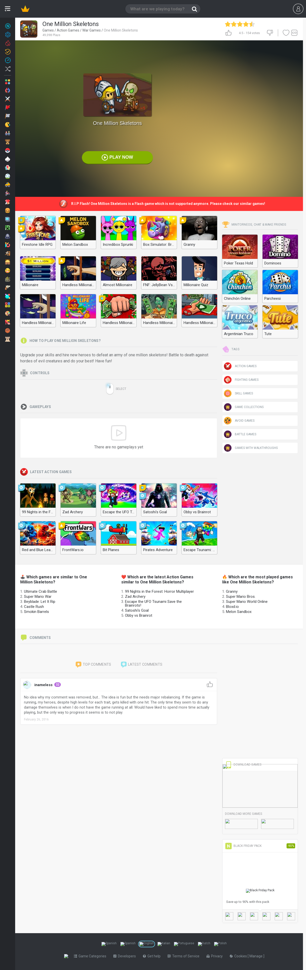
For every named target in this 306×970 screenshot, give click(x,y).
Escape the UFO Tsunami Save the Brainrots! (153, 603)
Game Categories (91, 956)
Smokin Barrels (36, 611)
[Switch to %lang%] (109, 944)
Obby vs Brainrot (138, 615)
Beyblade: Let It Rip (39, 601)
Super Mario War (38, 596)
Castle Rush (34, 606)
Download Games (243, 764)
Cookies (240, 956)
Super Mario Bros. (241, 596)
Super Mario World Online (247, 601)
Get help (153, 956)
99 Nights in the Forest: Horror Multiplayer (159, 591)
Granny (232, 591)
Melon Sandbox (238, 611)
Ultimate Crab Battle (40, 591)
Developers (125, 956)
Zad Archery (135, 596)
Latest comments (141, 664)
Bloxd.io (232, 606)
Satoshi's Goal (137, 610)
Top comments (93, 664)
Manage (257, 956)
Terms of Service (184, 956)
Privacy (216, 956)
